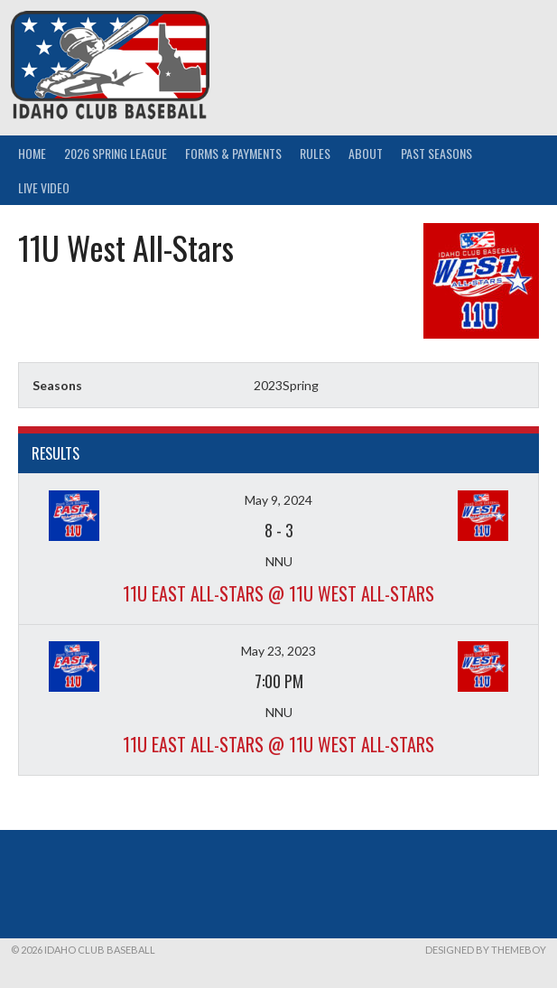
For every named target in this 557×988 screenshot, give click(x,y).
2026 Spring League (115, 153)
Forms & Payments (233, 153)
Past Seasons (436, 153)
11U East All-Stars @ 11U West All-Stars (278, 593)
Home (32, 153)
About (365, 153)
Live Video (44, 187)
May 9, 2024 (278, 500)
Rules (315, 153)
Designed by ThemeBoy (485, 949)
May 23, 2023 (278, 650)
